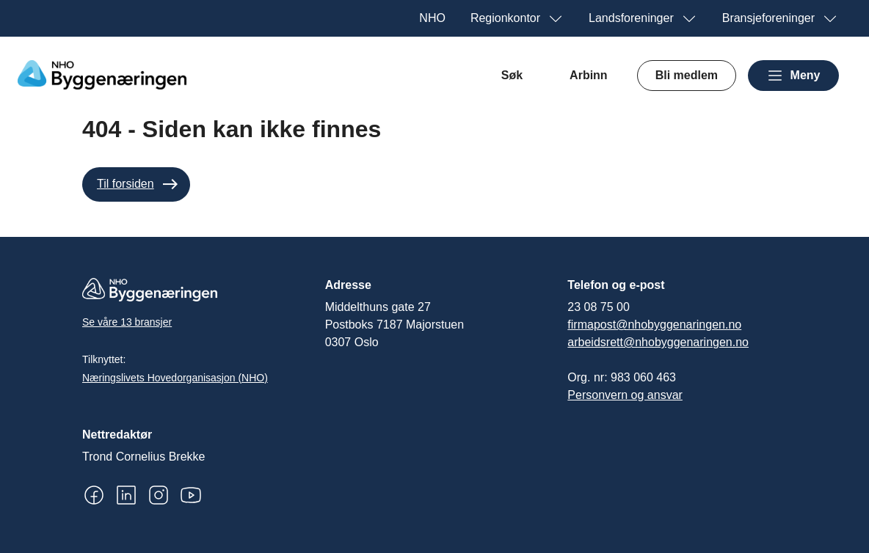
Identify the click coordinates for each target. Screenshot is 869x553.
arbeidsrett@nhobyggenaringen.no (658, 342)
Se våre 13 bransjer (127, 322)
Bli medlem (686, 75)
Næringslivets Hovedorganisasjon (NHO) (175, 378)
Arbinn (589, 75)
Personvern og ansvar (625, 395)
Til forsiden (125, 183)
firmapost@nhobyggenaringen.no (654, 324)
